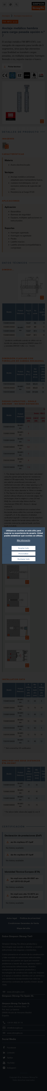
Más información (23, 540)
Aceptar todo (23, 548)
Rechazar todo (24, 559)
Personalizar (23, 554)
